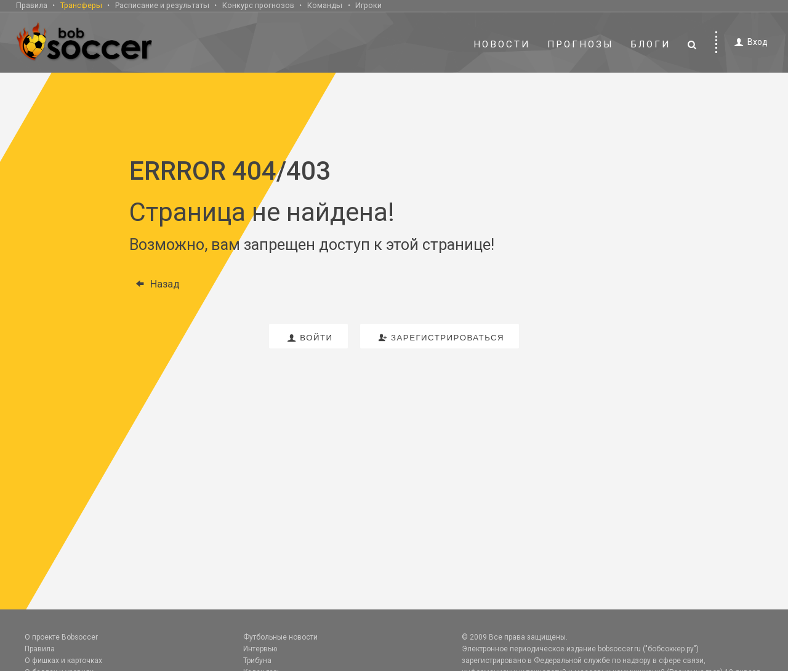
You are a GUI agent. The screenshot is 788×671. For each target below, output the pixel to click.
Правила (31, 5)
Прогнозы (580, 44)
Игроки (368, 5)
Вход (749, 42)
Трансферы (81, 5)
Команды (324, 5)
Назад (154, 284)
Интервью (260, 649)
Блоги (650, 44)
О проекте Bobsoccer (61, 637)
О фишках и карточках (63, 660)
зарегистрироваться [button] (440, 337)
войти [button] (308, 337)
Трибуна (257, 660)
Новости (501, 44)
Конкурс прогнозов (258, 5)
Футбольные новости (280, 637)
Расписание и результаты (162, 5)
